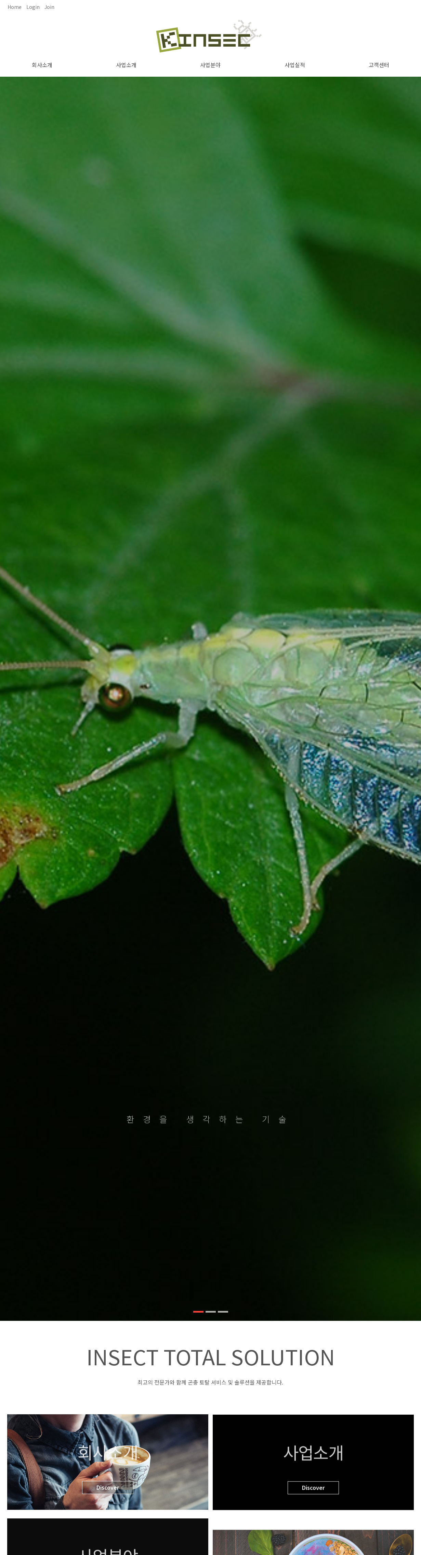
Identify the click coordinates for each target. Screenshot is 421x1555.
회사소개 (42, 65)
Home (15, 6)
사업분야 (210, 65)
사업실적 (295, 65)
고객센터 (379, 65)
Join (49, 6)
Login (33, 6)
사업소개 (126, 65)
